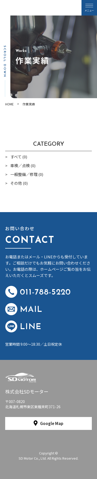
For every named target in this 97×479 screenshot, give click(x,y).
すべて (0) (18, 156)
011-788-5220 (38, 292)
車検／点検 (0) (22, 165)
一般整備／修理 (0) (26, 174)
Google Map (51, 423)
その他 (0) (19, 183)
